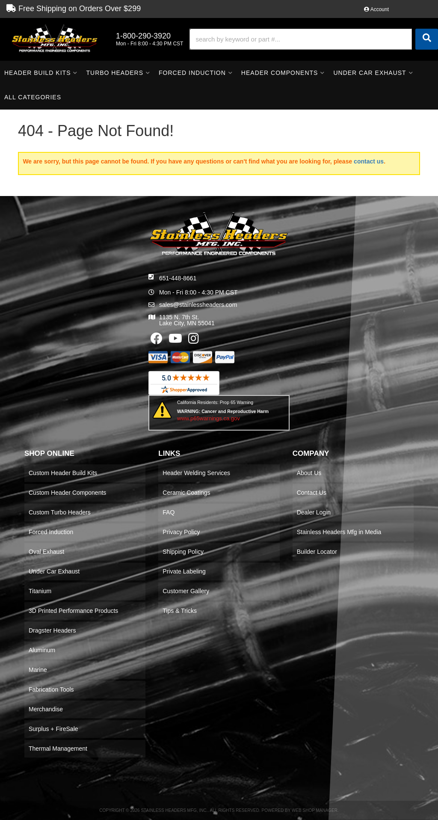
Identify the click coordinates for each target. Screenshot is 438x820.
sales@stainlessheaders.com (198, 305)
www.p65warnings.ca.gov (208, 418)
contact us (369, 161)
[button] (313, 39)
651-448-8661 (177, 278)
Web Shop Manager (314, 810)
